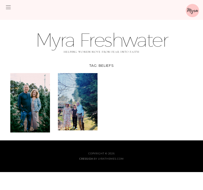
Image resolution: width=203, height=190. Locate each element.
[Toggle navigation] (8, 7)
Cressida (86, 158)
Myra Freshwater (101, 39)
